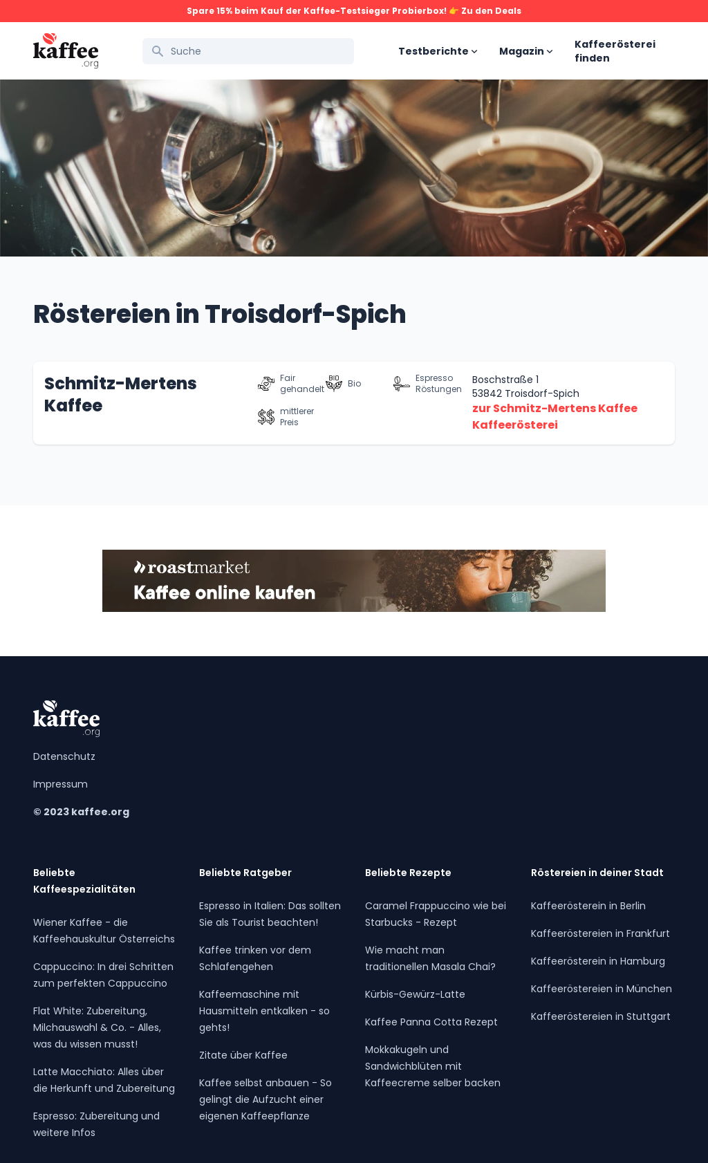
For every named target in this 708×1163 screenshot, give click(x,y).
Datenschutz (64, 756)
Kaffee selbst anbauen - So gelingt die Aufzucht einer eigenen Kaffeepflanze (265, 1099)
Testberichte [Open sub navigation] (437, 51)
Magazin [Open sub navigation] (525, 51)
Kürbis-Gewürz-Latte (415, 994)
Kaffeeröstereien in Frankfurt (600, 933)
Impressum (60, 784)
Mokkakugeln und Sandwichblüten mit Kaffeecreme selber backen (433, 1066)
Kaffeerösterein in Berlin (588, 906)
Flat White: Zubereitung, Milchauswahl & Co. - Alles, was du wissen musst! (97, 1027)
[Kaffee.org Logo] (65, 50)
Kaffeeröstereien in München (601, 989)
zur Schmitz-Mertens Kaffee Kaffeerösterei (554, 416)
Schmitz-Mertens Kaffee (120, 394)
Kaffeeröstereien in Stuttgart (601, 1016)
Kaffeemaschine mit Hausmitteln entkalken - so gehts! (264, 1010)
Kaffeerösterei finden (615, 51)
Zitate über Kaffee (243, 1055)
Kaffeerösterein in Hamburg (598, 961)
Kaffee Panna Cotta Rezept (431, 1022)
